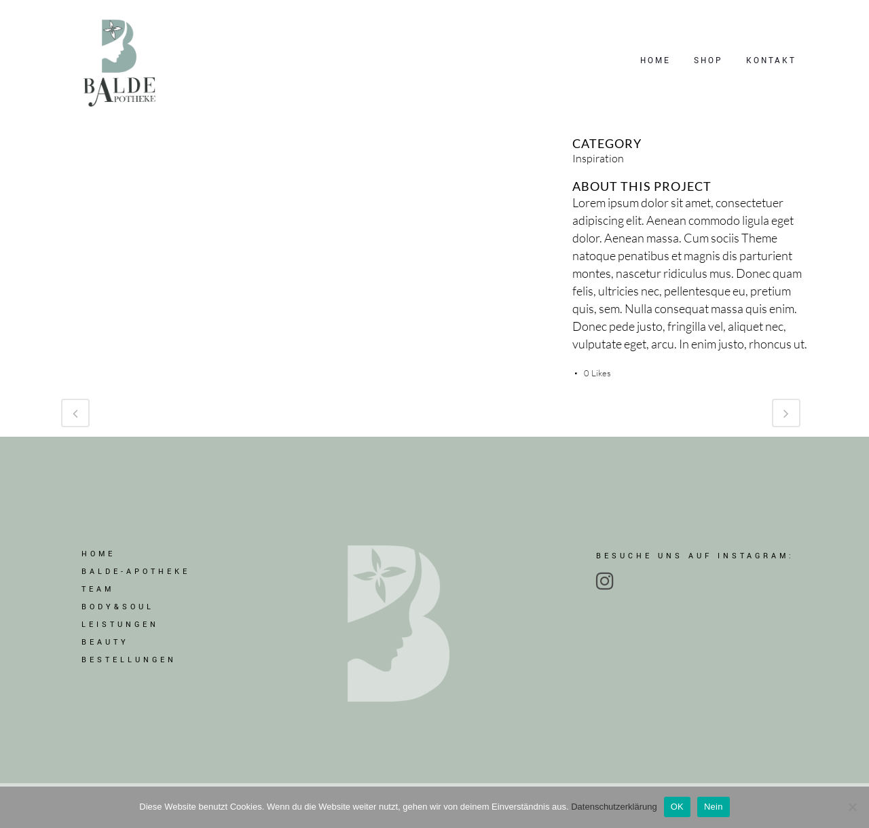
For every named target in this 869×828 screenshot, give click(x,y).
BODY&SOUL (117, 612)
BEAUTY (105, 647)
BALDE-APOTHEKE (135, 576)
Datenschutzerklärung (614, 807)
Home (98, 559)
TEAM (97, 594)
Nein (713, 807)
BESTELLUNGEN (129, 665)
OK (677, 807)
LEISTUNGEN (120, 629)
